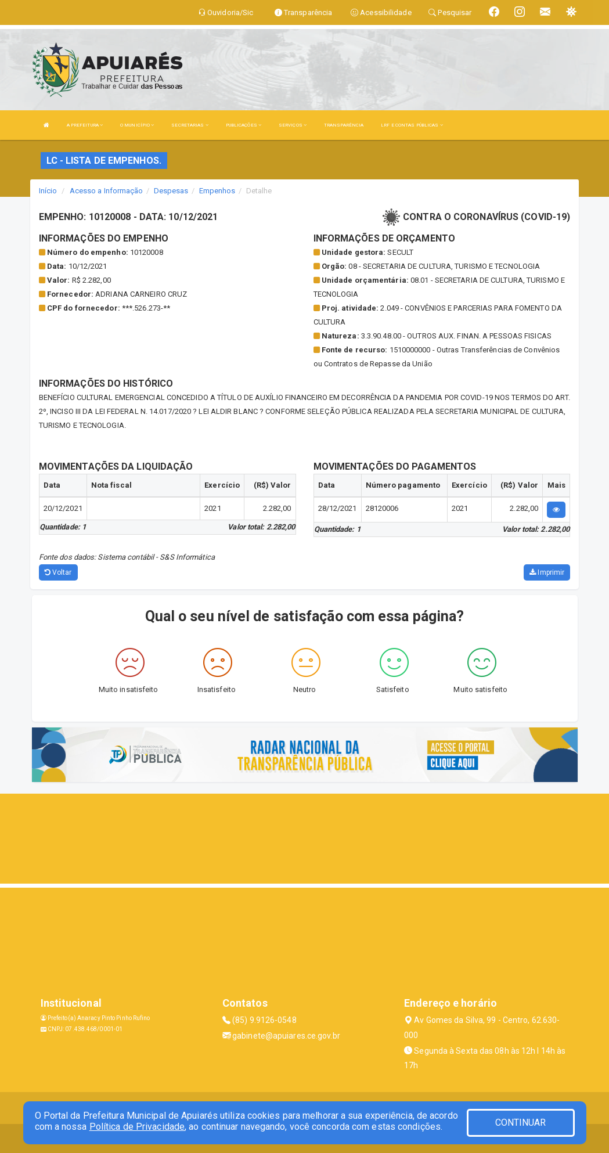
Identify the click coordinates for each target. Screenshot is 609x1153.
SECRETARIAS (189, 125)
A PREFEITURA (85, 125)
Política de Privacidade (137, 1126)
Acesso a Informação (106, 190)
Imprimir (546, 572)
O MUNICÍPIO (137, 125)
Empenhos (217, 190)
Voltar (58, 572)
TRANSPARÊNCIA (343, 125)
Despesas (171, 190)
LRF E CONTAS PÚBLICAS (411, 125)
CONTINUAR (520, 1122)
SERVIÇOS (293, 125)
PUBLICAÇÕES (243, 125)
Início (48, 190)
